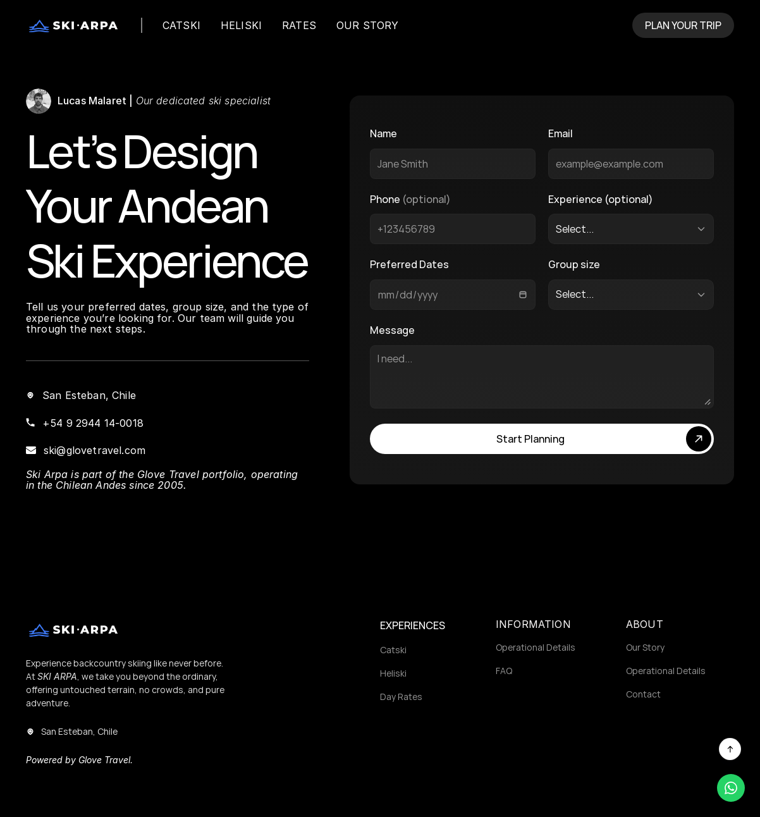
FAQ (504, 671)
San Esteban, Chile (89, 395)
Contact (643, 694)
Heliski (393, 673)
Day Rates (401, 697)
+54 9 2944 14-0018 (93, 423)
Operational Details (535, 647)
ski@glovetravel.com (94, 450)
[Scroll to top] (730, 749)
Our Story (645, 647)
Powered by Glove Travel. (79, 759)
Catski (393, 650)
